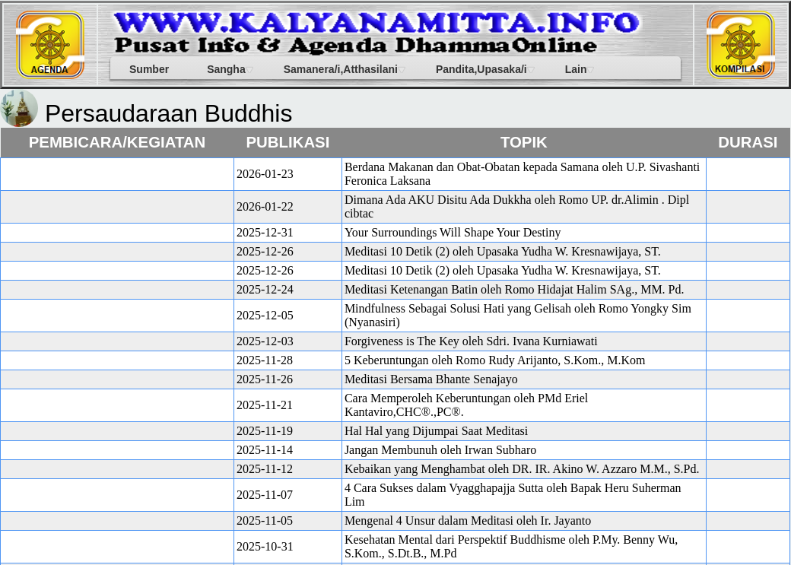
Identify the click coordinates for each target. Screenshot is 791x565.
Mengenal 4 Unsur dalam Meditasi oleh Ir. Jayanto (468, 520)
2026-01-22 (265, 206)
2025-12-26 (265, 251)
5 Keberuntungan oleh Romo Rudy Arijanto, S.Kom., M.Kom (495, 360)
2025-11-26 (265, 379)
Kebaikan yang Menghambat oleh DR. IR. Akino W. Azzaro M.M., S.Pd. (522, 468)
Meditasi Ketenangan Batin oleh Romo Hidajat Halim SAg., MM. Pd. (515, 289)
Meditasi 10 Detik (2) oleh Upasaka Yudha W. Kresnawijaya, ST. (503, 251)
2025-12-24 (265, 289)
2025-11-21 (265, 404)
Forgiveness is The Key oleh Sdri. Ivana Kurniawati (471, 341)
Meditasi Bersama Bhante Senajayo (431, 379)
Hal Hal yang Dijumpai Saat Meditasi (436, 430)
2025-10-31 (265, 546)
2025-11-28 (265, 360)
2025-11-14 (265, 449)
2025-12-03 (265, 341)
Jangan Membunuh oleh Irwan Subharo (440, 449)
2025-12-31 (265, 232)
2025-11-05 (265, 520)
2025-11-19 (265, 430)
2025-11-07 (265, 494)
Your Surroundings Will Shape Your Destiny (453, 232)
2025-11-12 (265, 468)
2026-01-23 (265, 173)
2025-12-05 (265, 315)
